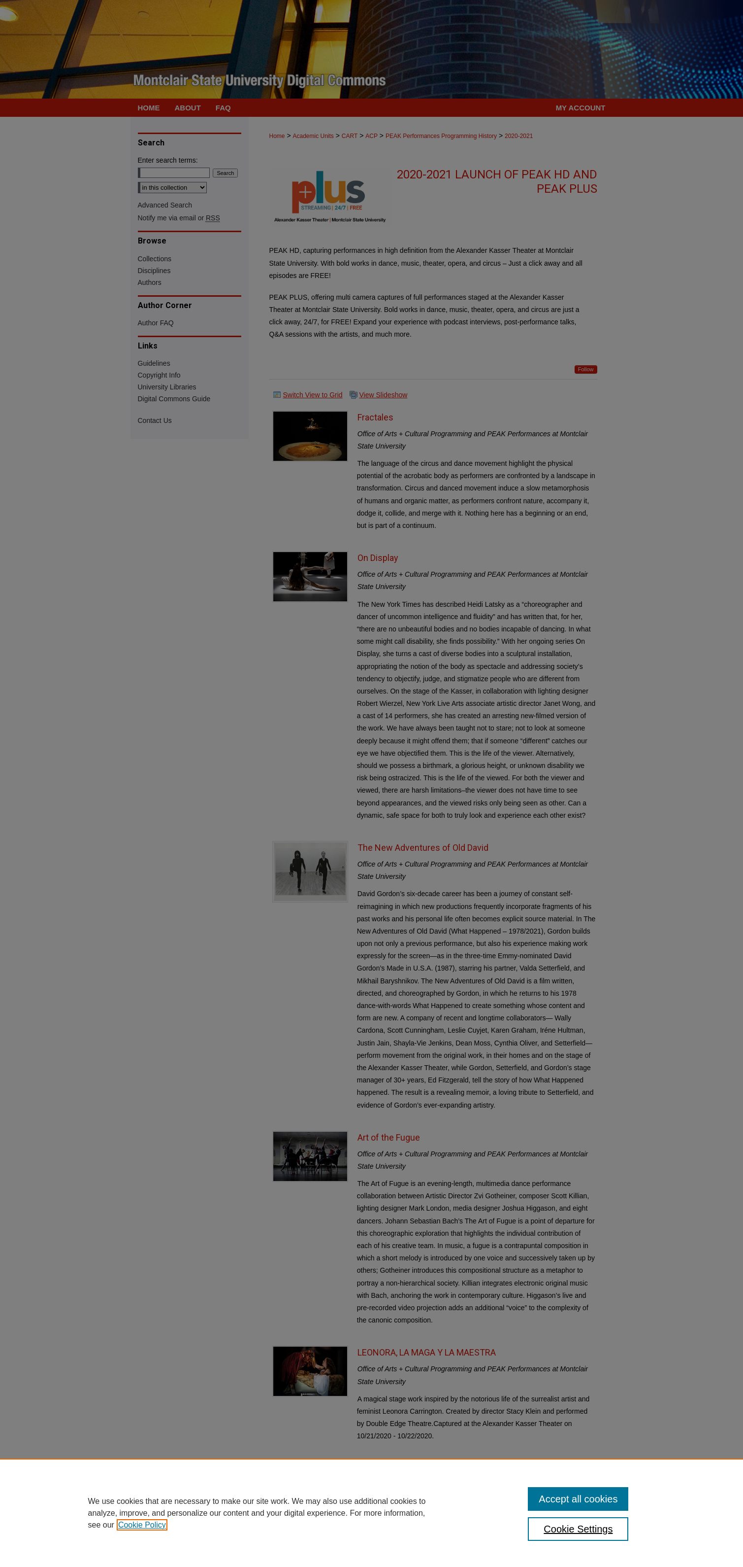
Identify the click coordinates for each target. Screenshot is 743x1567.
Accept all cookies (578, 1499)
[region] (371, 1513)
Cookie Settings (578, 1529)
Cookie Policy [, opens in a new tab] (142, 1525)
